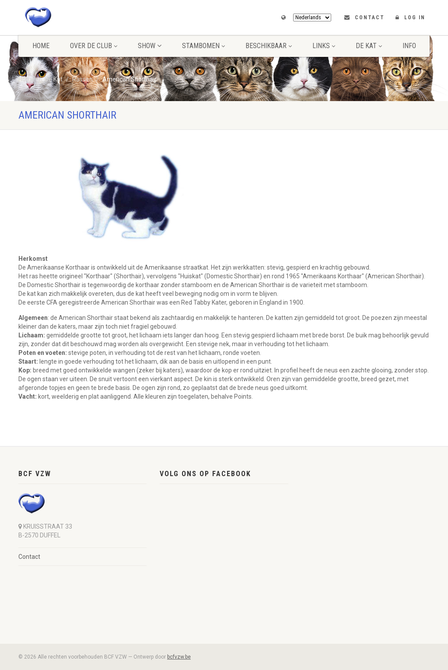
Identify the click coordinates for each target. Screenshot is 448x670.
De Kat (369, 46)
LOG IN (414, 17)
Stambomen (203, 46)
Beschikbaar (268, 46)
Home (40, 46)
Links (323, 46)
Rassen (82, 79)
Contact (370, 17)
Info (409, 46)
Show (149, 46)
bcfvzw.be (179, 657)
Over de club (93, 46)
